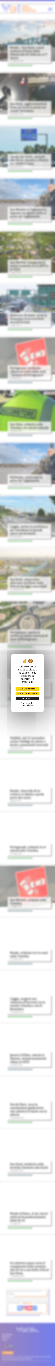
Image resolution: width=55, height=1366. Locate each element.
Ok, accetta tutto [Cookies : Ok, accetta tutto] (27, 689)
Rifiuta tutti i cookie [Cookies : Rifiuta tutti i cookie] (27, 693)
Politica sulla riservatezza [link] (27, 704)
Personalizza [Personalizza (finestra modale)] (27, 698)
